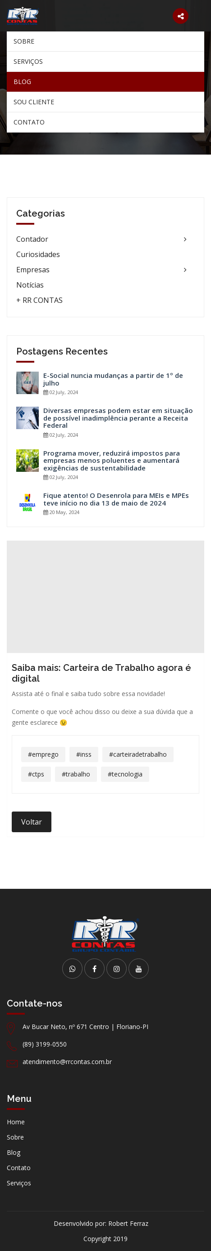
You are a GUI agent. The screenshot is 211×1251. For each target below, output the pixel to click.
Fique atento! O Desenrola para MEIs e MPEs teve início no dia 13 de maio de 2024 (116, 499)
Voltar (31, 822)
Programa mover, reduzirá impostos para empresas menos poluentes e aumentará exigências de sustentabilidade (111, 460)
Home (16, 1122)
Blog (22, 81)
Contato (29, 122)
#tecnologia (125, 774)
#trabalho (76, 774)
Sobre (24, 41)
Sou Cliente (34, 102)
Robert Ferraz (128, 1223)
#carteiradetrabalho (138, 754)
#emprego (43, 754)
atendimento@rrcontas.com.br (67, 1061)
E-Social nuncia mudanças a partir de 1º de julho (113, 379)
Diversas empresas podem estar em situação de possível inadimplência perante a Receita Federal (118, 418)
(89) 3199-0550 (45, 1044)
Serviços (28, 61)
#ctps (36, 774)
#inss (84, 754)
